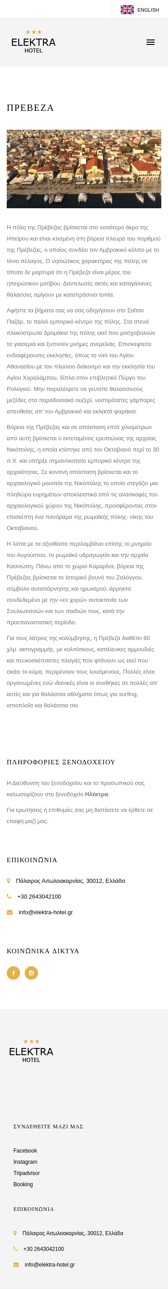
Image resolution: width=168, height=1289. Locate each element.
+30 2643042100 (39, 896)
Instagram (25, 1162)
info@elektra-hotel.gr (46, 912)
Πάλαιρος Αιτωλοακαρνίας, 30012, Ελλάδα (70, 880)
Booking (23, 1184)
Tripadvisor (26, 1173)
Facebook (25, 1151)
